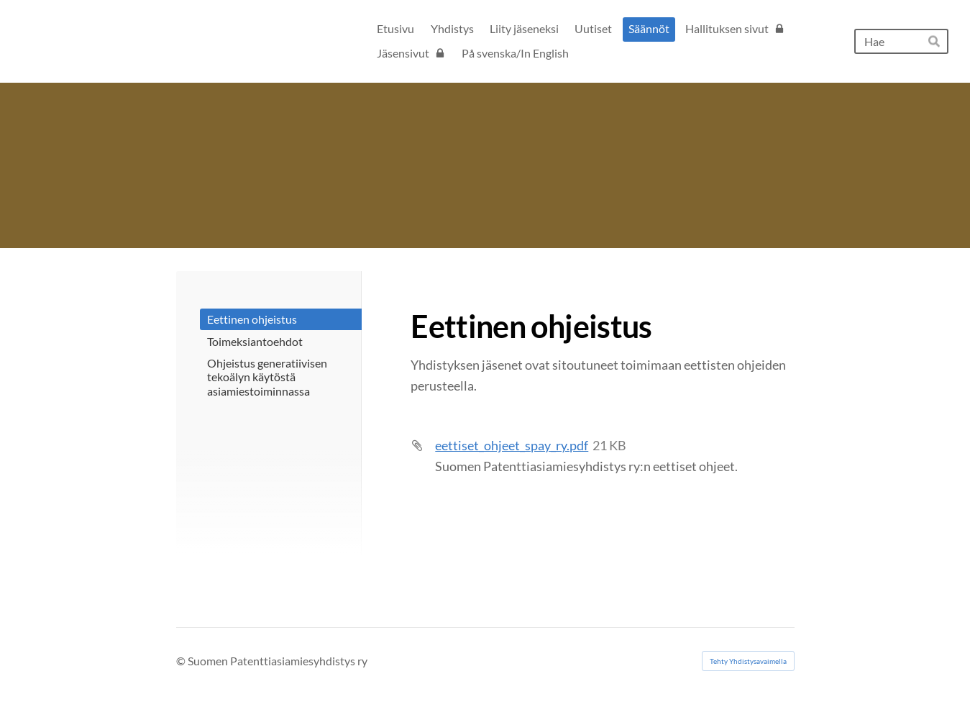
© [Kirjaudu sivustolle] (182, 660)
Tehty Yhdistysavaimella (748, 661)
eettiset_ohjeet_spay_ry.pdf (511, 445)
